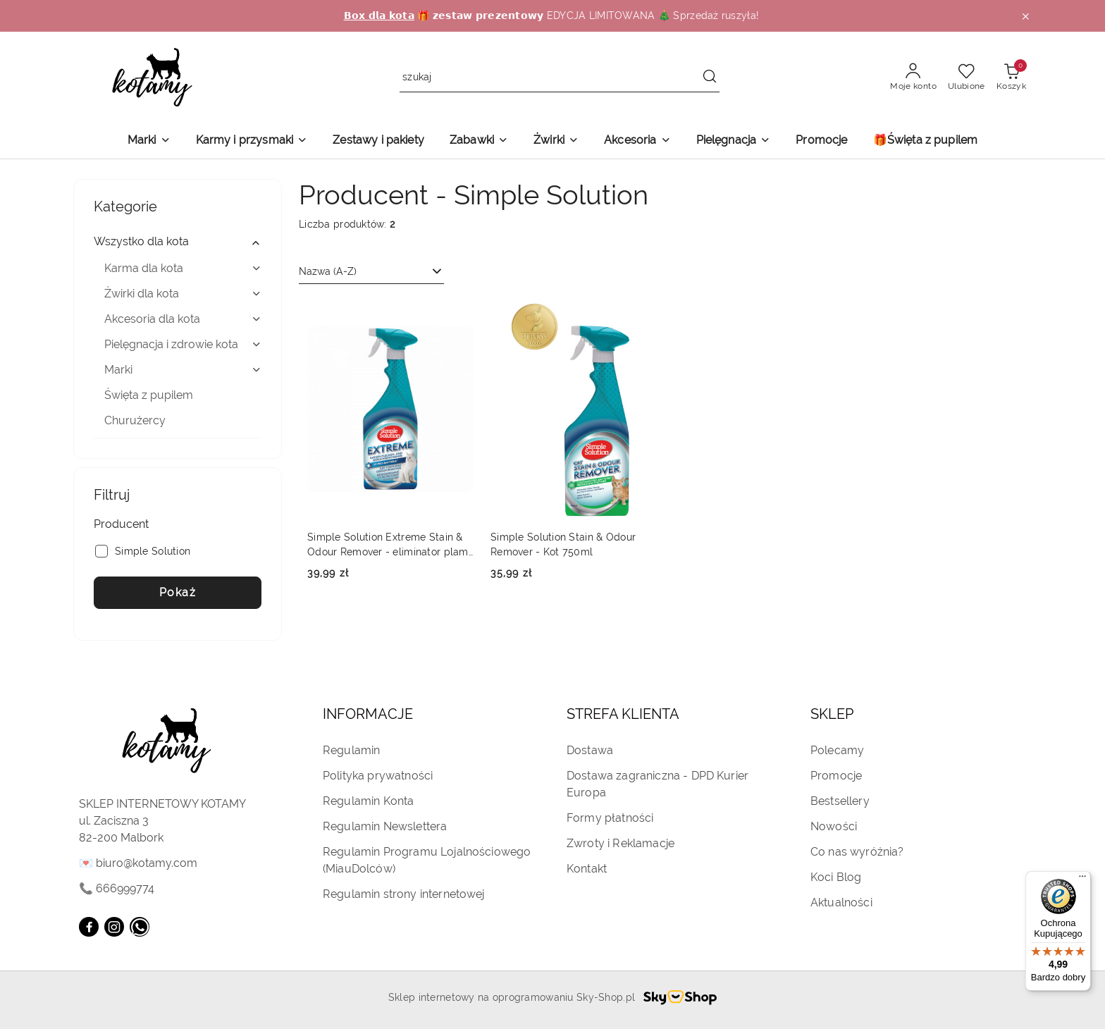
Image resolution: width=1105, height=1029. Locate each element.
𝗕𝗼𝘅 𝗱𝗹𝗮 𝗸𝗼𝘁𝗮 (379, 15)
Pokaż (178, 592)
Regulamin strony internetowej (404, 894)
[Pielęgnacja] (734, 141)
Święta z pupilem (148, 395)
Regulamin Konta (368, 801)
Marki (182, 369)
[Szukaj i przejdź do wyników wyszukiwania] (710, 77)
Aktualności (841, 902)
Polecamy (837, 750)
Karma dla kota (182, 268)
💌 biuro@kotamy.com (138, 863)
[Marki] (149, 141)
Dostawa (590, 750)
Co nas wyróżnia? (857, 851)
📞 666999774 (116, 888)
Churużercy (135, 420)
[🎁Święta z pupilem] (926, 141)
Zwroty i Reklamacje (620, 843)
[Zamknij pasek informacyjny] (1025, 16)
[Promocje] (821, 141)
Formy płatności (610, 818)
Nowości (833, 826)
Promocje (836, 775)
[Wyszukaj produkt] (560, 77)
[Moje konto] (913, 77)
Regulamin (351, 750)
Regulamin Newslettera (385, 826)
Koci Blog (835, 877)
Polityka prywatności (378, 775)
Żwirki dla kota (182, 293)
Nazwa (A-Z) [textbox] (328, 271)
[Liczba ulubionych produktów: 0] (966, 77)
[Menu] (1082, 879)
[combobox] (371, 272)
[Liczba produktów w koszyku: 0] (1011, 77)
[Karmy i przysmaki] (252, 141)
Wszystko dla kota (177, 242)
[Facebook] (89, 927)
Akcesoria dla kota (182, 319)
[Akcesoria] (637, 141)
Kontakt (587, 868)
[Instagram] (114, 927)
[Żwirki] (556, 141)
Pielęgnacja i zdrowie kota (182, 344)
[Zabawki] (479, 141)
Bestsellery (840, 801)
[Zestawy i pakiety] (378, 141)
